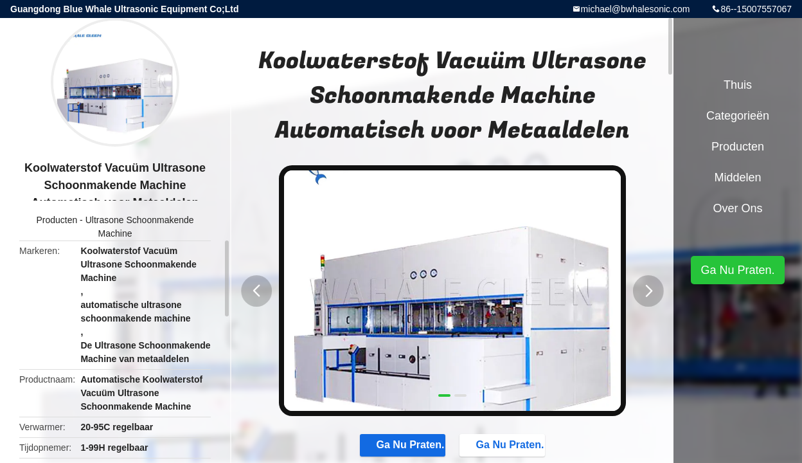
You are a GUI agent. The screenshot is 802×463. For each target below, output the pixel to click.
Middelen (737, 177)
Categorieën (737, 115)
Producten (56, 220)
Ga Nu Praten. (397, 446)
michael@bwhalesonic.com (635, 9)
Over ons (737, 208)
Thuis (738, 84)
